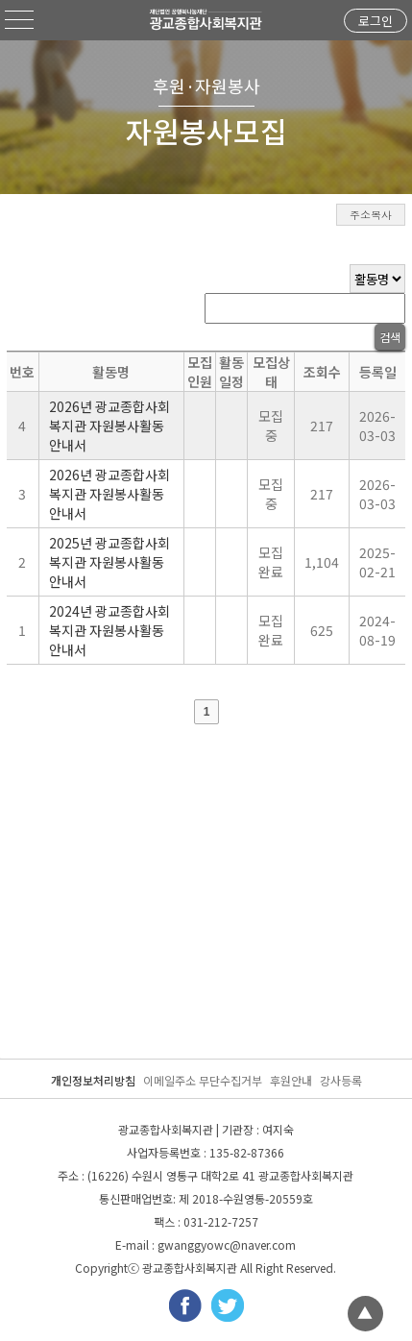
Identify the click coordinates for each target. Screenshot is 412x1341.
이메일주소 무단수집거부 (202, 1080)
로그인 (375, 21)
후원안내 (291, 1080)
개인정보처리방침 (93, 1080)
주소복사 (371, 214)
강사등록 (341, 1080)
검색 (389, 337)
